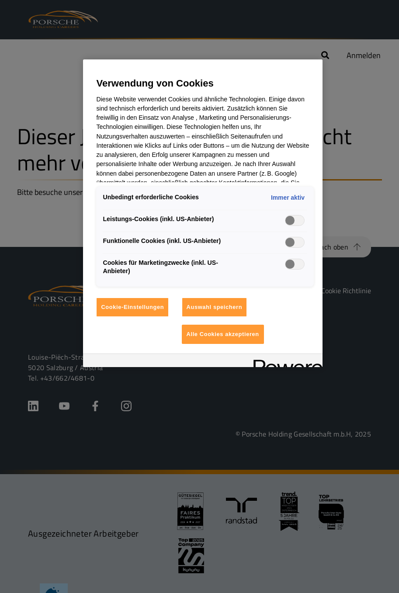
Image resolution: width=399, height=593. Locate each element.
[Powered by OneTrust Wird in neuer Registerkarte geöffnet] (285, 361)
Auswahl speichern (215, 307)
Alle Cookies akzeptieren (223, 334)
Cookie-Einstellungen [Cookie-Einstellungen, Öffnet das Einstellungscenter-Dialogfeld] (132, 307)
